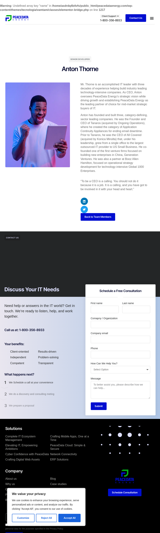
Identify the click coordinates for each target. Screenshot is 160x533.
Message (96, 378)
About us (11, 478)
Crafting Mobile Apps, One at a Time (69, 438)
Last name (128, 303)
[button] (152, 18)
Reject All (46, 517)
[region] (46, 507)
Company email (99, 333)
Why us (10, 484)
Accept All (69, 517)
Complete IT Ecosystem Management (20, 438)
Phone (94, 348)
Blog (53, 478)
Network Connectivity (63, 454)
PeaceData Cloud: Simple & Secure (67, 447)
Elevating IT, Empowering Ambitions (21, 447)
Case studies (58, 484)
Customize (23, 517)
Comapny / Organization (104, 318)
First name (97, 303)
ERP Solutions (59, 459)
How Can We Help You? (104, 363)
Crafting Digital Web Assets (22, 459)
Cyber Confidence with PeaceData (27, 454)
